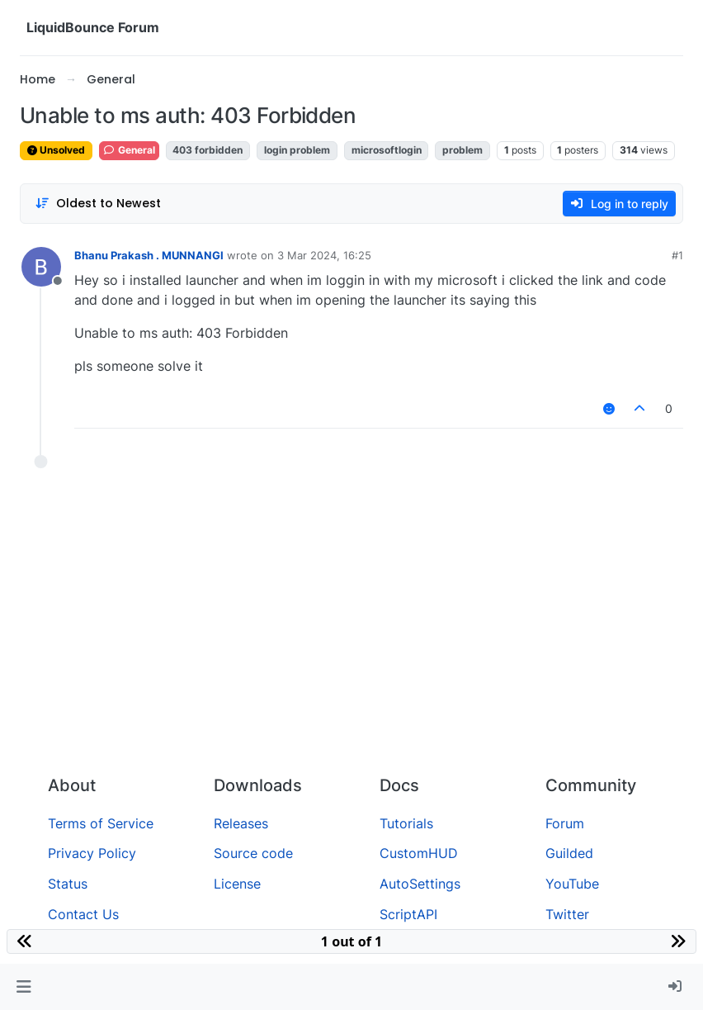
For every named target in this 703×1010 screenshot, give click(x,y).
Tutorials (406, 823)
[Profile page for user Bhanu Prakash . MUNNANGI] (41, 267)
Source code (253, 853)
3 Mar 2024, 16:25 (324, 255)
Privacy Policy (92, 853)
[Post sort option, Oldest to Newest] (97, 203)
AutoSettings (420, 883)
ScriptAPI (408, 914)
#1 (677, 255)
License (237, 883)
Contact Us (83, 914)
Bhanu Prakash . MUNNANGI (149, 255)
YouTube (572, 883)
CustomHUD (419, 853)
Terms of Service (100, 823)
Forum (564, 823)
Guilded (569, 853)
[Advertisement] (351, 638)
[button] (23, 986)
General (129, 150)
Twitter (567, 914)
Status (67, 883)
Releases (241, 823)
